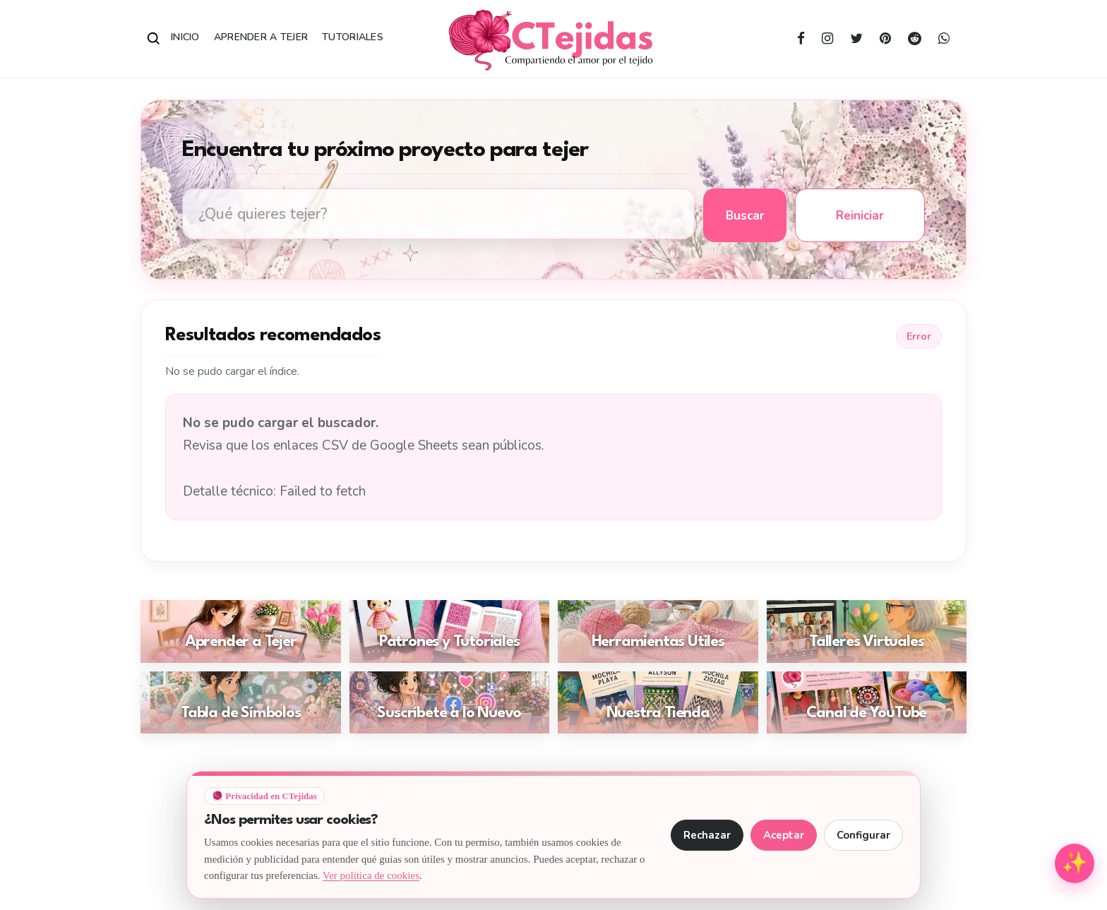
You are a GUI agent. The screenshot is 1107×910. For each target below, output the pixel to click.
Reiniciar (860, 216)
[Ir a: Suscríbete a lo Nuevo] (449, 702)
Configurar (863, 835)
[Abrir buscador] (153, 38)
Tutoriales (352, 37)
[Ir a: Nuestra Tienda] (658, 702)
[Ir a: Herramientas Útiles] (658, 631)
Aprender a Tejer (261, 37)
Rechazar (707, 835)
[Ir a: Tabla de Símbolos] (240, 702)
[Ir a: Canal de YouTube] (867, 702)
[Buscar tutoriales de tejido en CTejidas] (438, 213)
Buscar (745, 216)
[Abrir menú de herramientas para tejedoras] (1074, 863)
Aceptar (783, 835)
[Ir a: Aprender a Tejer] (240, 631)
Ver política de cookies (371, 875)
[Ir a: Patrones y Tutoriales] (449, 631)
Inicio (185, 37)
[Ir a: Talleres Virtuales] (867, 631)
